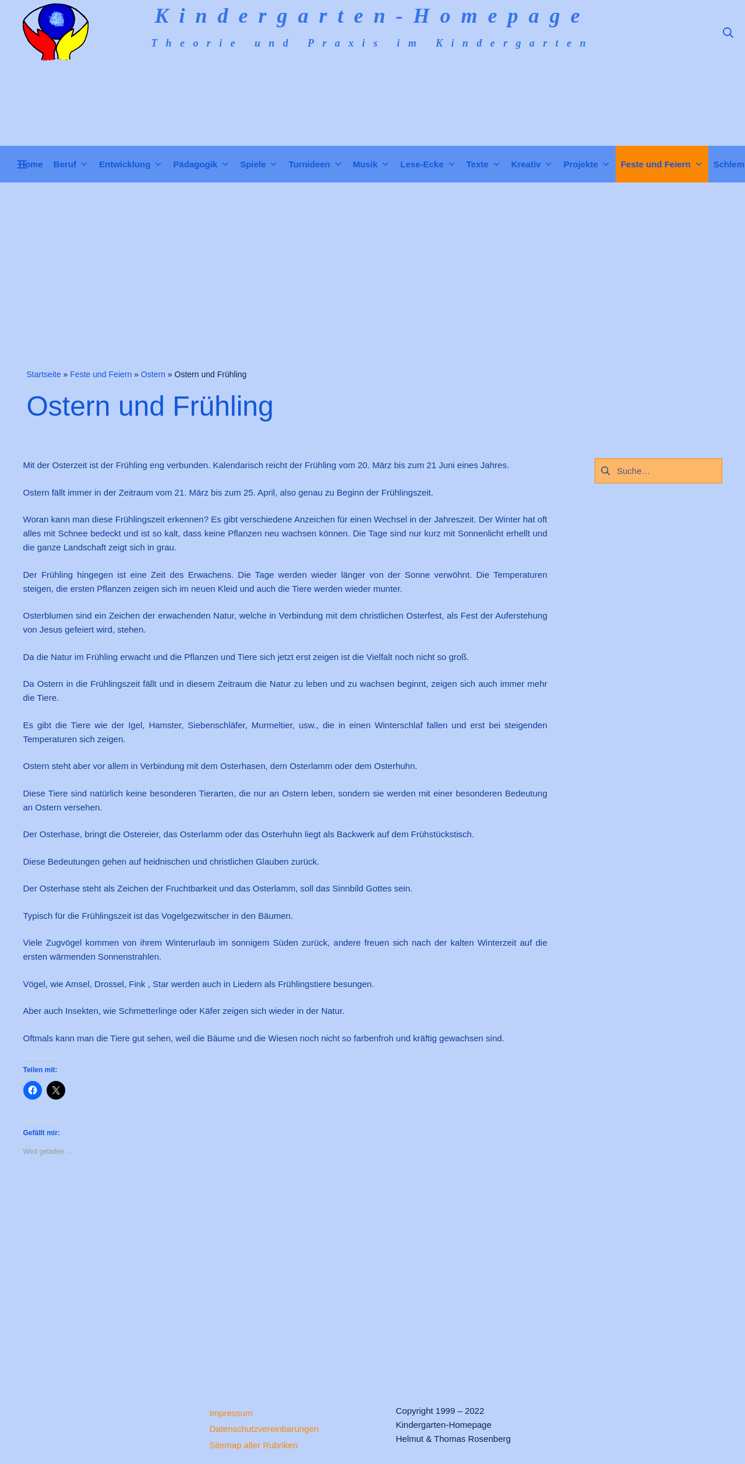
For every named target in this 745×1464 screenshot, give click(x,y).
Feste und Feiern (101, 374)
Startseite (44, 374)
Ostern (153, 374)
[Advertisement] (372, 270)
